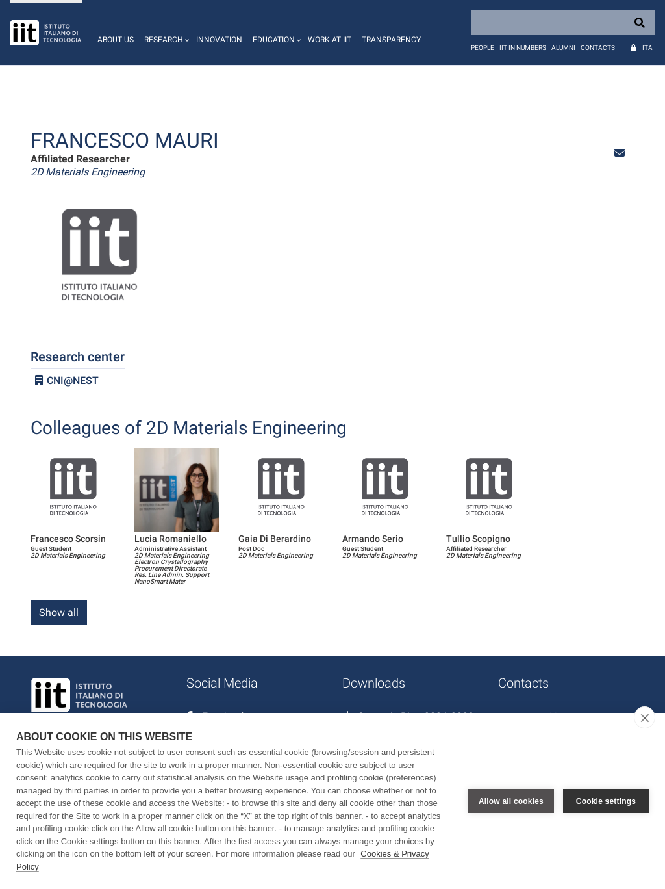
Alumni (563, 47)
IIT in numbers (522, 47)
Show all (59, 612)
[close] (644, 717)
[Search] (563, 22)
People (482, 47)
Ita (647, 47)
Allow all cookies (511, 801)
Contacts (598, 47)
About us (115, 39)
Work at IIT (329, 39)
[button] (165, 32)
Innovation (219, 39)
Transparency (391, 39)
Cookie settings (606, 801)
